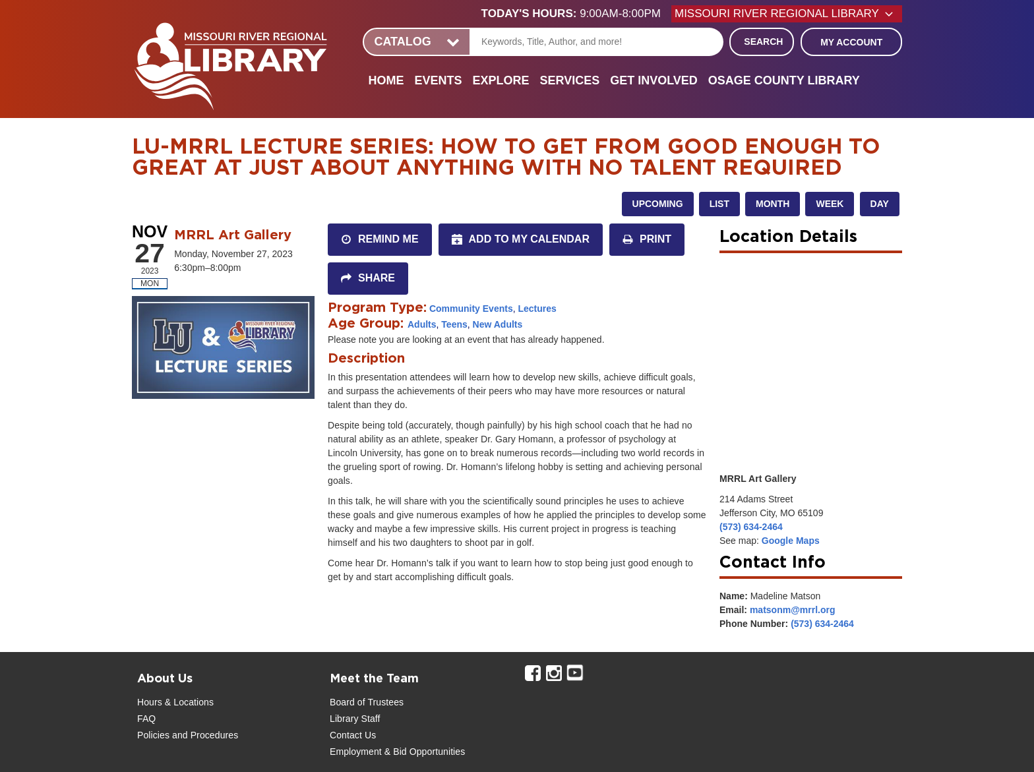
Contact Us (353, 735)
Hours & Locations (175, 702)
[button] (576, 13)
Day (879, 203)
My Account (851, 42)
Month (772, 203)
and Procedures (203, 735)
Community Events (471, 308)
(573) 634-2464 (751, 526)
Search (763, 41)
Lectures (537, 308)
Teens (454, 324)
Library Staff (355, 718)
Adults (422, 324)
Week (829, 203)
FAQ (146, 718)
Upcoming (657, 203)
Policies (153, 735)
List (719, 203)
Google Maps (791, 540)
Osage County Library (784, 80)
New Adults (498, 324)
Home (386, 80)
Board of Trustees (367, 702)
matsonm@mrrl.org (793, 610)
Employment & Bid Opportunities (397, 751)
